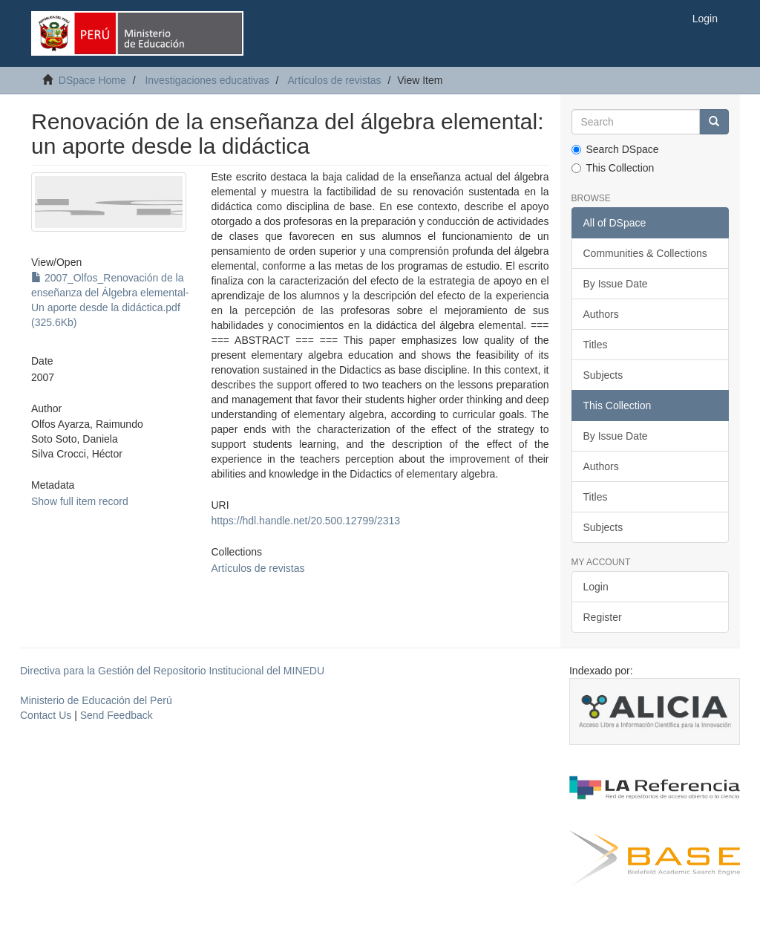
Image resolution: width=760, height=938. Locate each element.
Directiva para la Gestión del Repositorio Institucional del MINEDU (172, 671)
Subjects (603, 375)
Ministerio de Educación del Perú (96, 700)
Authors (601, 314)
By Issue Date (615, 284)
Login (596, 587)
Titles (595, 345)
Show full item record (79, 501)
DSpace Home (92, 80)
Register (602, 617)
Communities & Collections (645, 253)
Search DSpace (615, 149)
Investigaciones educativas (207, 80)
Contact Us (45, 715)
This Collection (613, 168)
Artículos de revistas (334, 80)
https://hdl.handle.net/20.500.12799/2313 (306, 521)
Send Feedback (116, 715)
